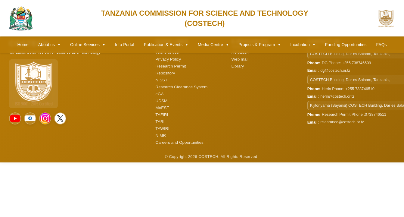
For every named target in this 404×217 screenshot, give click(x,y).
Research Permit (170, 66)
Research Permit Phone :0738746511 (354, 114)
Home (22, 44)
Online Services (87, 44)
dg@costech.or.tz (335, 70)
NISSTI (162, 80)
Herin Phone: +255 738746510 (348, 88)
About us (49, 44)
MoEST (162, 107)
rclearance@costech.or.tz (342, 122)
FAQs (381, 44)
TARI (159, 121)
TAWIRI (162, 128)
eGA (159, 94)
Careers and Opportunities (179, 142)
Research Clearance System (181, 87)
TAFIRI (161, 114)
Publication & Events (166, 44)
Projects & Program (259, 44)
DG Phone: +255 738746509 (346, 63)
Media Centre (213, 44)
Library (238, 66)
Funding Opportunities (346, 44)
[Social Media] (15, 118)
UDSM (161, 101)
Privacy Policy (168, 59)
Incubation (302, 44)
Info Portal (124, 44)
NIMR (160, 135)
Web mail (240, 59)
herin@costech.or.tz (337, 96)
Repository (165, 73)
